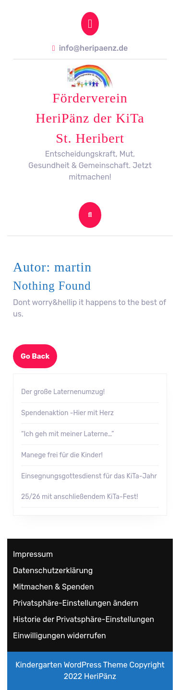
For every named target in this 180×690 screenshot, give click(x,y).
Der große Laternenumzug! (63, 392)
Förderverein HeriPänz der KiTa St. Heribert (90, 118)
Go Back (39, 359)
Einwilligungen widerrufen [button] (59, 635)
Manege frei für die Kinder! (62, 455)
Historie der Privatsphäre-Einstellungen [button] (83, 619)
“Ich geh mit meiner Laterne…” (67, 434)
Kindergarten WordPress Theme (71, 664)
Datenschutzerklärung (53, 570)
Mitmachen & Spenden (53, 586)
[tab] (90, 23)
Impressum (33, 554)
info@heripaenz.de (90, 48)
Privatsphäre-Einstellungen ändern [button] (75, 603)
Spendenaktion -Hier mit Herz (67, 413)
